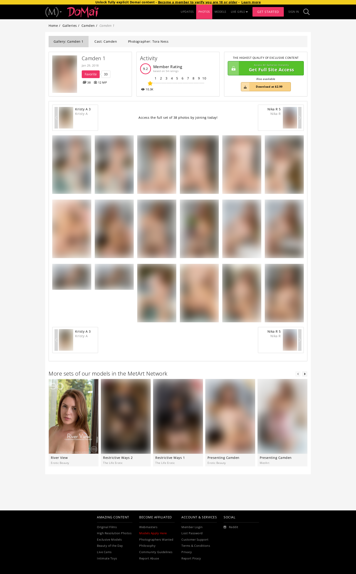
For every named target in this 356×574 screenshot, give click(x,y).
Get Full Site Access (264, 68)
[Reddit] (231, 527)
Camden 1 (94, 58)
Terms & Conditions (195, 546)
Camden (88, 25)
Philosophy (147, 546)
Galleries (69, 25)
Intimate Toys (107, 558)
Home (53, 25)
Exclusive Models (109, 540)
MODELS (220, 12)
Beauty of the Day (110, 546)
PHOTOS (204, 12)
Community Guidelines (155, 552)
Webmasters (148, 527)
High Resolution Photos (114, 533)
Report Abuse (149, 558)
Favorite (91, 74)
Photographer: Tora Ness (148, 41)
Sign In (293, 12)
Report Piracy (191, 558)
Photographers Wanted (156, 540)
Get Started (268, 12)
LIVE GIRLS (239, 12)
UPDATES (187, 12)
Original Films (107, 527)
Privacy (186, 552)
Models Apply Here (153, 533)
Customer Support (194, 540)
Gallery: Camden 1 (69, 41)
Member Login (192, 527)
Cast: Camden (105, 41)
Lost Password (192, 533)
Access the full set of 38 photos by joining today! (178, 117)
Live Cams (104, 552)
